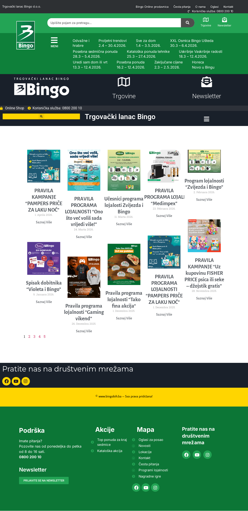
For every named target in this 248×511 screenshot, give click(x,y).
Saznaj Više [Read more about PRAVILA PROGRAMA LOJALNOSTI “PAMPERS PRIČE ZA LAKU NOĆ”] (164, 314)
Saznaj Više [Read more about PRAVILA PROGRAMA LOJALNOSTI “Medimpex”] (164, 216)
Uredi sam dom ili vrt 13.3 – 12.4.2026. (90, 64)
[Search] (188, 22)
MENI (54, 46)
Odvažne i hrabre (81, 43)
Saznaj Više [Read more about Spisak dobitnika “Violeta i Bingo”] (44, 302)
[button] (41, 117)
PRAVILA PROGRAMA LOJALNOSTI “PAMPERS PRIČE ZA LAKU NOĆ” (164, 289)
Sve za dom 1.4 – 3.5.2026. (148, 43)
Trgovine (206, 25)
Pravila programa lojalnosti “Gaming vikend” (84, 313)
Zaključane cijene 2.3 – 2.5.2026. (168, 64)
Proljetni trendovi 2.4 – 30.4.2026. (112, 43)
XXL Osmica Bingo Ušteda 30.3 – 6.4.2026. (191, 43)
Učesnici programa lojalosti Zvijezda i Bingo (123, 206)
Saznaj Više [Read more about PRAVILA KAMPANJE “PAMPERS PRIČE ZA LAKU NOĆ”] (44, 222)
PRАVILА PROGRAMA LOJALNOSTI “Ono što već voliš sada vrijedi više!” (84, 212)
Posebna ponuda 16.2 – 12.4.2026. (131, 64)
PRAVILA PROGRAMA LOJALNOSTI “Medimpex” (170, 197)
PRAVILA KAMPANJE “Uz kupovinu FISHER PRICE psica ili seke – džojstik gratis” (204, 273)
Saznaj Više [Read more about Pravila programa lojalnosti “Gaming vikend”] (84, 331)
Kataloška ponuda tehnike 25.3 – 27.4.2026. (148, 54)
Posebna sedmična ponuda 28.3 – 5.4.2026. (95, 54)
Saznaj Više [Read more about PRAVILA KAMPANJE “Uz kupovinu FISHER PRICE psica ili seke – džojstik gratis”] (204, 298)
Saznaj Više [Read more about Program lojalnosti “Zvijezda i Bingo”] (204, 200)
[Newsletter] (224, 19)
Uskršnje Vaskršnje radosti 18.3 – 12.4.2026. (200, 54)
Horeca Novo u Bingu (203, 64)
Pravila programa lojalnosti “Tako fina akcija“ (123, 300)
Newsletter (224, 25)
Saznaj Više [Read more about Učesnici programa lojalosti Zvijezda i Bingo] (124, 224)
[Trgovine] (205, 19)
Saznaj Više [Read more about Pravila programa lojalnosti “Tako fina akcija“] (124, 318)
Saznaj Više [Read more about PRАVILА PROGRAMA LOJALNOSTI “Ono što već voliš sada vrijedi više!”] (84, 237)
